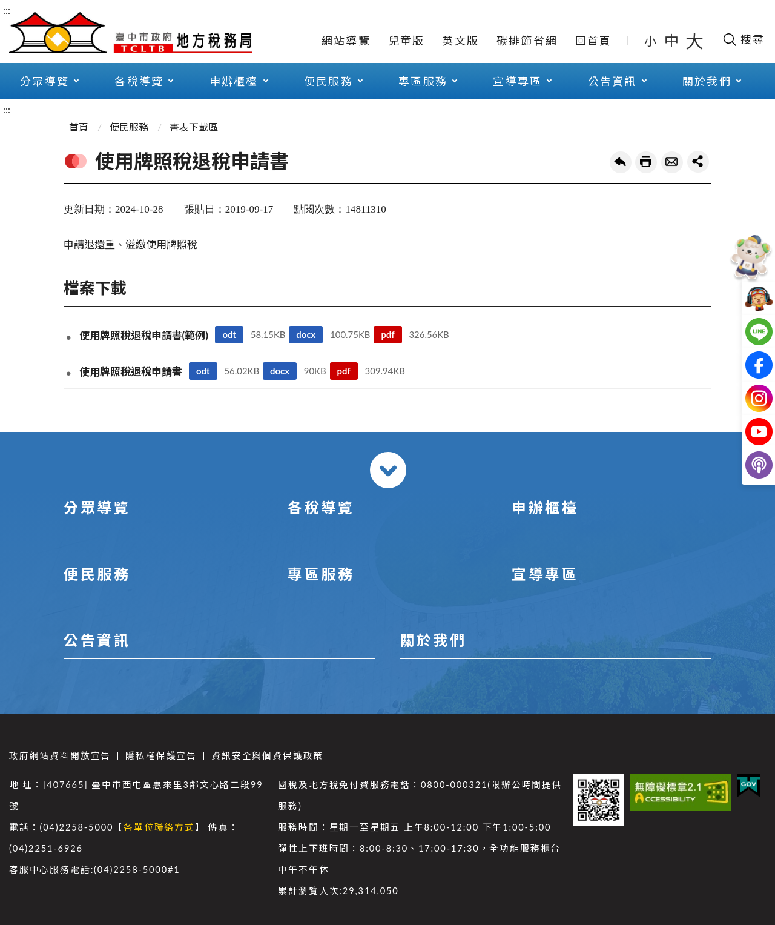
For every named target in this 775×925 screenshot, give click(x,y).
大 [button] (694, 40)
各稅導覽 (138, 81)
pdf (387, 334)
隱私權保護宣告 (161, 756)
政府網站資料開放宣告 (60, 756)
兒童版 (406, 40)
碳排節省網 (527, 40)
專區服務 (422, 81)
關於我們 (706, 81)
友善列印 (646, 162)
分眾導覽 (44, 81)
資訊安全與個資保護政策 (267, 756)
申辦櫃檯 (234, 81)
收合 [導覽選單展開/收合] (388, 470)
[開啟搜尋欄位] (743, 39)
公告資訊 (612, 81)
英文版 (460, 40)
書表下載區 (194, 127)
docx (305, 334)
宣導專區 (517, 81)
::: (6, 10)
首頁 (78, 127)
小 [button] (651, 40)
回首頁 (593, 40)
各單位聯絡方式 (159, 827)
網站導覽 (346, 40)
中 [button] (672, 40)
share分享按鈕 (698, 162)
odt (229, 334)
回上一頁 (621, 162)
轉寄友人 (672, 162)
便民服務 (328, 81)
